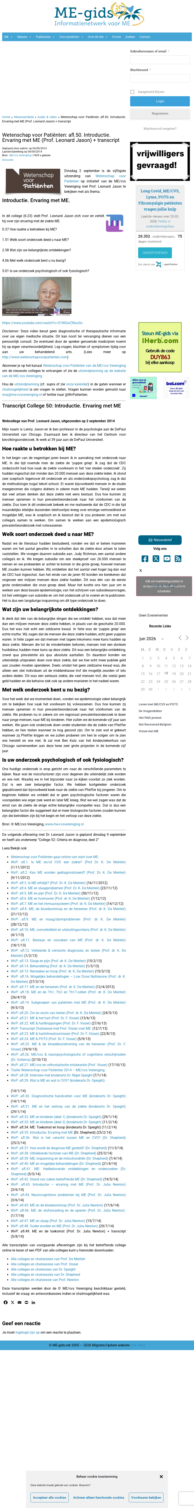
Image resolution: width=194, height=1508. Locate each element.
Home (6, 117)
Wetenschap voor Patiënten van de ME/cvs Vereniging (84, 366)
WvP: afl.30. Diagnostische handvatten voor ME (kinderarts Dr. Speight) (68, 1096)
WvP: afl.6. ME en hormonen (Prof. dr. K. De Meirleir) (51, 898)
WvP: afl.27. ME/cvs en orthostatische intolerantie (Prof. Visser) (59, 1065)
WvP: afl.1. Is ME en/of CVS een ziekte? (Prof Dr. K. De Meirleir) (68, 862)
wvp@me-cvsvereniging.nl (22, 395)
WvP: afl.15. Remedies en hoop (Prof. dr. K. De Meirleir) (53, 971)
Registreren (160, 113)
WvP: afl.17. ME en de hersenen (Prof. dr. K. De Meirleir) (53, 987)
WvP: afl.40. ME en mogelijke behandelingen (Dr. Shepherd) (56, 1164)
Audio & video (47, 117)
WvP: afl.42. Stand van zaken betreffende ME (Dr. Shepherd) (56, 1179)
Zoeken (130, 37)
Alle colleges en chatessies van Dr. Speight (43, 1269)
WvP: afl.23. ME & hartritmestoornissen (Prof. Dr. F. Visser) (55, 1034)
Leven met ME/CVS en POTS (158, 704)
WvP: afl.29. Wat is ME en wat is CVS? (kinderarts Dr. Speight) (58, 1080)
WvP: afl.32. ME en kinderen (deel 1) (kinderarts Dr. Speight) (56, 1117)
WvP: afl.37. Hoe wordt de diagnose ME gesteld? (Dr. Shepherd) (59, 1148)
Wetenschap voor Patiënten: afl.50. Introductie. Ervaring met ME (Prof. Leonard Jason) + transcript (61, 137)
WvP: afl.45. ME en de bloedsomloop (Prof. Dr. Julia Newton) (57, 1205)
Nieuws (24, 37)
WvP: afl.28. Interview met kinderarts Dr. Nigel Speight (51, 1075)
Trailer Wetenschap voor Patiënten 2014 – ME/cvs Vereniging (58, 1070)
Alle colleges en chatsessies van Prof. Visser (44, 1264)
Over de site (98, 37)
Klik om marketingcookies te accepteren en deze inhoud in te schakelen (164, 586)
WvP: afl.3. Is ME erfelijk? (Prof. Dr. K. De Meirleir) (48, 883)
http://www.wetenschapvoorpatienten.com (34, 357)
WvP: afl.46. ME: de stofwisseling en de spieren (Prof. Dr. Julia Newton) (68, 1210)
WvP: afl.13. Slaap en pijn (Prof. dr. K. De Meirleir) (48, 961)
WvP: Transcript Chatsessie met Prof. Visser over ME (51, 1028)
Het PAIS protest (150, 717)
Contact (144, 37)
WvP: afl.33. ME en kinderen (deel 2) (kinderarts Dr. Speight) (56, 1122)
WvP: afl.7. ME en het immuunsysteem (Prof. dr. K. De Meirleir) (59, 904)
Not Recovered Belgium (155, 724)
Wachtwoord (140, 70)
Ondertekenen (155, 253)
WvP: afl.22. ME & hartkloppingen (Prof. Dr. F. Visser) (51, 1023)
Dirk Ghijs (137, 1345)
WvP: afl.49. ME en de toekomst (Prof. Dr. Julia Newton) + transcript (68, 1231)
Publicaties (45, 37)
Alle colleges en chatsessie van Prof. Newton (45, 1280)
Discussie (7, 159)
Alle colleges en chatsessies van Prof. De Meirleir (48, 1259)
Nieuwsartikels (24, 117)
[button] (161, 1476)
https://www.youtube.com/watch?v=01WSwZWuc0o (42, 323)
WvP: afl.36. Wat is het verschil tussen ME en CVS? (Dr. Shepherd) (68, 1138)
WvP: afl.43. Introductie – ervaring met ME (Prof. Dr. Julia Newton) (68, 1184)
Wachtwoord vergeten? (160, 129)
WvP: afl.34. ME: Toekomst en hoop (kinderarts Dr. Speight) (56, 1127)
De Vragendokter (150, 711)
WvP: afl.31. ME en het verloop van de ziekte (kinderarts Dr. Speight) (68, 1106)
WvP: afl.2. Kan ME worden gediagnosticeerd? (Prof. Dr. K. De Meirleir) (68, 872)
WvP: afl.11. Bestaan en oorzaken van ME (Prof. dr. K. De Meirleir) (68, 940)
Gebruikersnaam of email (149, 51)
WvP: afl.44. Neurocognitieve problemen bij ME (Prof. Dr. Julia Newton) (68, 1195)
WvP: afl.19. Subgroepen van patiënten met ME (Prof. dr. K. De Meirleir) (68, 1002)
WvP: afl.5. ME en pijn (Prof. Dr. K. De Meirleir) (46, 893)
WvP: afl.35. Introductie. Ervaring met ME (42, 1132)
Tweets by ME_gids (164, 586)
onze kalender (77, 384)
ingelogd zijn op (27, 1332)
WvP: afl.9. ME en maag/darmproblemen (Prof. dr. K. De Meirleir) (68, 919)
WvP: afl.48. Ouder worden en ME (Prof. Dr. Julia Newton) (54, 1226)
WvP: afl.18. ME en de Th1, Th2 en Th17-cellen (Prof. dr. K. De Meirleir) (68, 992)
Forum (116, 37)
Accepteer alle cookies (49, 1498)
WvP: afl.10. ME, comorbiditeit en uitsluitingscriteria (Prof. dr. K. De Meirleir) (68, 930)
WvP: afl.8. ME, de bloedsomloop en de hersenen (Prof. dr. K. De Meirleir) (68, 909)
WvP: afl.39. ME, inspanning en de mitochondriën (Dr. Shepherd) (59, 1158)
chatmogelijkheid (15, 389)
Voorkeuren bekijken (146, 1498)
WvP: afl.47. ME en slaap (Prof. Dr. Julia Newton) (48, 1221)
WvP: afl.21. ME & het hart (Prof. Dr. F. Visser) (45, 1018)
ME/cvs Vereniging (20, 155)
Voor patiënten (71, 37)
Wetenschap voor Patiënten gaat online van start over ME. (55, 857)
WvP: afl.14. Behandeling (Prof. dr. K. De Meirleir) (48, 966)
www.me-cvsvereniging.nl (64, 824)
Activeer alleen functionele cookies (98, 1498)
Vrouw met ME (148, 731)
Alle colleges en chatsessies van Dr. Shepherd (45, 1275)
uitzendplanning (27, 384)
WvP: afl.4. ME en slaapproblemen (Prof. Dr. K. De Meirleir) (55, 888)
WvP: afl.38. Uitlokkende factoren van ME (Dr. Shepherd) (53, 1153)
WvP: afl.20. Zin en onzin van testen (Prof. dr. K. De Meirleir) (56, 1013)
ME (8, 37)
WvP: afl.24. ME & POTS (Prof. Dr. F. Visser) (44, 1039)
